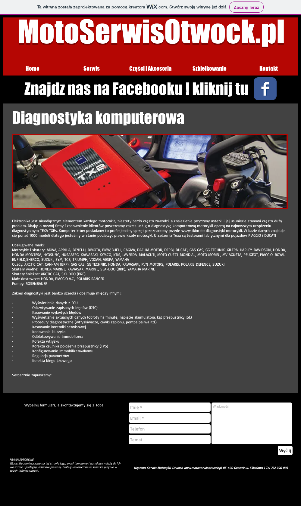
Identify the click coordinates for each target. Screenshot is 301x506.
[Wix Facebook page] (265, 88)
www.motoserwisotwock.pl (202, 468)
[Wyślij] (285, 450)
